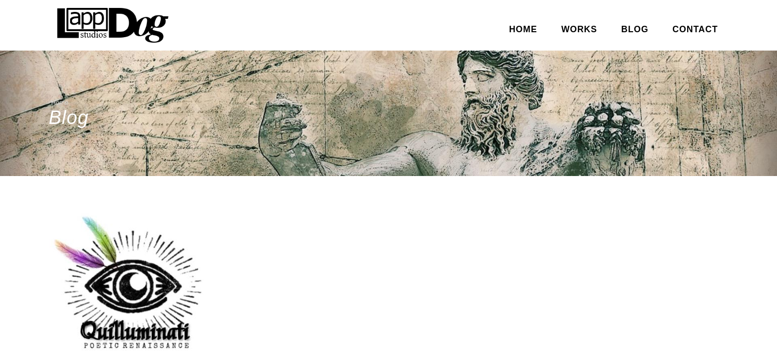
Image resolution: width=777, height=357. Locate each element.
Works (579, 29)
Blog (634, 29)
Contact (695, 29)
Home (523, 29)
